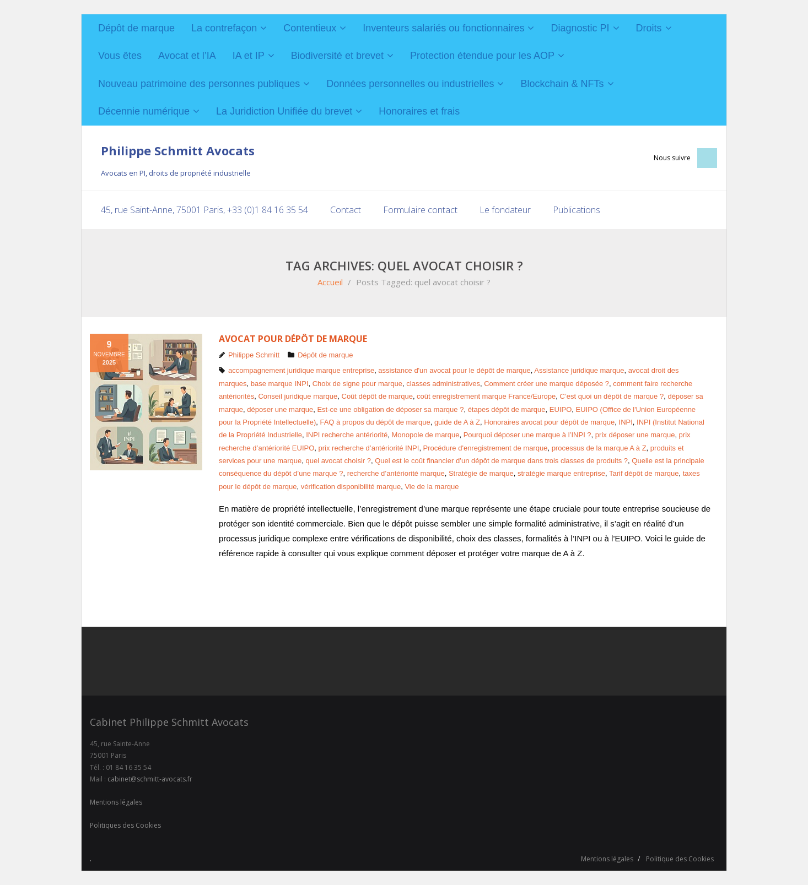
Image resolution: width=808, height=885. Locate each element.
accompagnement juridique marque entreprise (301, 370)
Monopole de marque (426, 435)
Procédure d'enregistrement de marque (485, 448)
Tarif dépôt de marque (643, 473)
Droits (649, 28)
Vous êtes (120, 55)
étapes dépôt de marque (507, 409)
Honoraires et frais (419, 111)
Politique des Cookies (680, 859)
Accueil (330, 281)
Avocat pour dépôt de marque (293, 339)
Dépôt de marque (136, 28)
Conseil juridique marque (297, 396)
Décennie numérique (144, 111)
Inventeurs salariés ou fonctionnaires (443, 28)
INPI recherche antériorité (346, 435)
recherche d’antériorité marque (396, 473)
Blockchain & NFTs (562, 83)
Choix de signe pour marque (357, 383)
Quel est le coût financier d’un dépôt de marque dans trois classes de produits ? (501, 461)
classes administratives (443, 383)
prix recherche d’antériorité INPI (369, 448)
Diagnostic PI (580, 28)
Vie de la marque (432, 486)
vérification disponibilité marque (351, 486)
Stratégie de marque (481, 473)
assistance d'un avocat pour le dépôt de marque (454, 370)
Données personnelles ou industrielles (410, 83)
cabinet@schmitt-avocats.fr (149, 779)
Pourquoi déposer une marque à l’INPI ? (527, 435)
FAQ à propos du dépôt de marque (375, 422)
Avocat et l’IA (187, 55)
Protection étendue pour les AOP (482, 55)
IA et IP (249, 55)
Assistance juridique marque (579, 370)
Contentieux (309, 28)
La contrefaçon (224, 28)
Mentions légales (116, 802)
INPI (626, 422)
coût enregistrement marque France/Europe (486, 396)
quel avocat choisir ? (338, 461)
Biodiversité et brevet (337, 55)
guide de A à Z (457, 422)
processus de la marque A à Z (599, 448)
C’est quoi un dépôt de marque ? (612, 396)
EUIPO (561, 409)
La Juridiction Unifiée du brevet (284, 111)
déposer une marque (280, 409)
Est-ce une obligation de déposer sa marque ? (390, 409)
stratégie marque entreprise (561, 473)
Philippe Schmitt (253, 355)
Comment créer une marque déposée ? (546, 383)
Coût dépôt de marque (377, 396)
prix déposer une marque (635, 435)
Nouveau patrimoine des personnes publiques (199, 83)
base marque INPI (280, 383)
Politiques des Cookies (125, 825)
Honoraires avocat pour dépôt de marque (549, 422)
